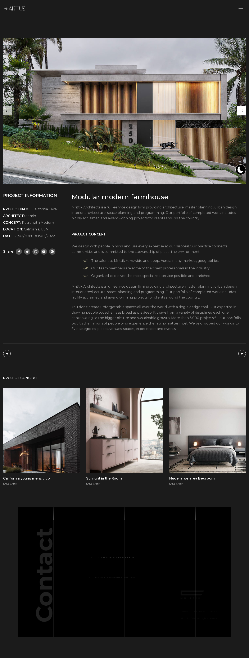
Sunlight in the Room (104, 478)
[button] (241, 110)
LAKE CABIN (93, 483)
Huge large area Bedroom (192, 478)
